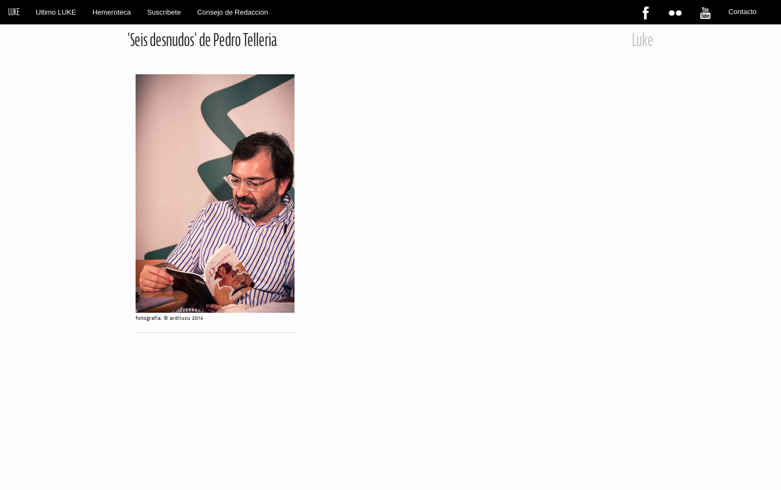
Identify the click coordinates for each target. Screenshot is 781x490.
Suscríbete (164, 12)
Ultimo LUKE (56, 12)
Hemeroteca (111, 12)
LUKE (14, 11)
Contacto (742, 12)
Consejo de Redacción (232, 12)
